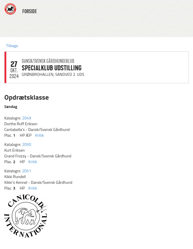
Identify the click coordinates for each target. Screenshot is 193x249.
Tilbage (12, 46)
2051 (26, 171)
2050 (26, 144)
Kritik (39, 135)
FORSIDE (29, 11)
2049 (26, 118)
